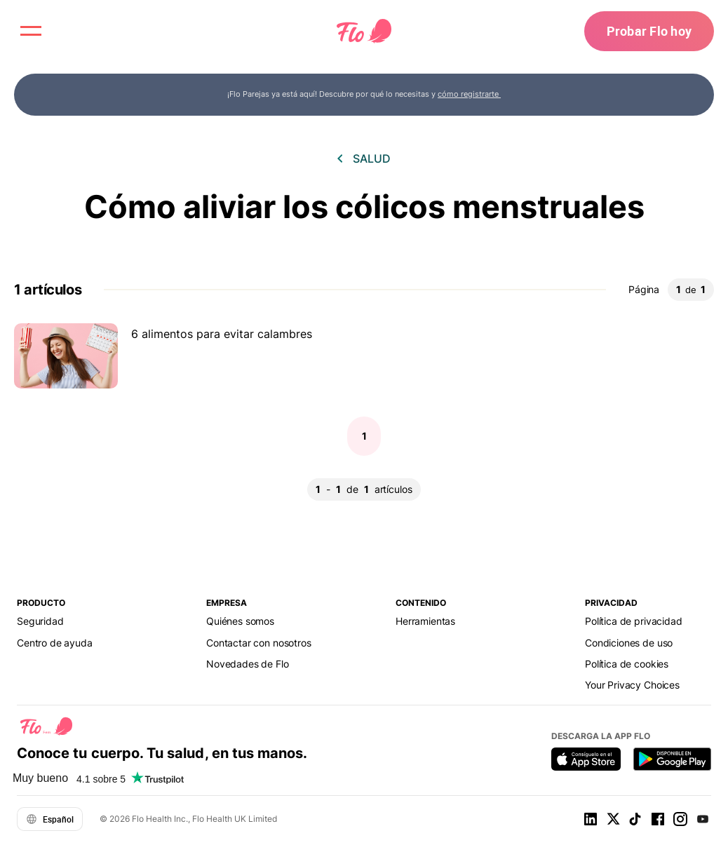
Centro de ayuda (55, 643)
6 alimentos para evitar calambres (221, 334)
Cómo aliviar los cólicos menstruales (364, 206)
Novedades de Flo (247, 664)
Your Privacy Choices (632, 685)
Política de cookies (626, 664)
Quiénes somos (240, 621)
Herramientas (425, 621)
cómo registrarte (469, 94)
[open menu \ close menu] (31, 31)
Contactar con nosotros (258, 643)
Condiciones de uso (629, 643)
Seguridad (40, 621)
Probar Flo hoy (649, 30)
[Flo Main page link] (364, 31)
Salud (372, 158)
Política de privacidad (633, 621)
